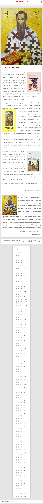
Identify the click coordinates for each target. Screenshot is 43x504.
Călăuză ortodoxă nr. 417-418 (21, 289)
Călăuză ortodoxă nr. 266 (20, 476)
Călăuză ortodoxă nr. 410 (20, 297)
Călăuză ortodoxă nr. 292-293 (21, 447)
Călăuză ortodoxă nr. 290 (20, 450)
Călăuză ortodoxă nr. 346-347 (21, 379)
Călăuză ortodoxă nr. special (21, 364)
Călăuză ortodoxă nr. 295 (20, 444)
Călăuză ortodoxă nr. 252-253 (21, 494)
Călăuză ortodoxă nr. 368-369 (21, 350)
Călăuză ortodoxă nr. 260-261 (21, 488)
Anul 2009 (16, 493)
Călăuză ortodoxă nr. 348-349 (21, 377)
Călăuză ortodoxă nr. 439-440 (21, 265)
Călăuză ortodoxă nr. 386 (20, 328)
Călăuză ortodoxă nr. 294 (20, 445)
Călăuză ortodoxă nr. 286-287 (21, 455)
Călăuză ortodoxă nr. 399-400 (21, 314)
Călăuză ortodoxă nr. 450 (20, 252)
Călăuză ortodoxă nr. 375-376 (21, 340)
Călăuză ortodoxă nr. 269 (20, 475)
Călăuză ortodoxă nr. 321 (20, 410)
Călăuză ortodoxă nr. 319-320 (21, 411)
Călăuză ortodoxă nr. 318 (20, 413)
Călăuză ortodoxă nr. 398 (20, 315)
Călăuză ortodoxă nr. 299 (20, 437)
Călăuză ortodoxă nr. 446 (20, 257)
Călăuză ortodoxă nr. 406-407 (21, 305)
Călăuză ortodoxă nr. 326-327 (21, 403)
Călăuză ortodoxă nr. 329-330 (21, 400)
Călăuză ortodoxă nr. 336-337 (21, 392)
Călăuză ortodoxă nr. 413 (20, 294)
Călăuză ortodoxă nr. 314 (20, 416)
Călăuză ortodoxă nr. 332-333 (21, 397)
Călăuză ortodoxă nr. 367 (20, 351)
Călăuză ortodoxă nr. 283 (20, 458)
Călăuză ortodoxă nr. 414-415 (21, 292)
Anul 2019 (16, 343)
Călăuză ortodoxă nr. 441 (20, 263)
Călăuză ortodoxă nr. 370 (20, 348)
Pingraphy (2, 502)
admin (14, 69)
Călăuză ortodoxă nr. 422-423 (21, 283)
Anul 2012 (16, 452)
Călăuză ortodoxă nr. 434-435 (21, 270)
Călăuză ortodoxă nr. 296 (20, 442)
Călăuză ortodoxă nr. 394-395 (21, 320)
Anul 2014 (16, 418)
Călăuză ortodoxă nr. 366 (20, 353)
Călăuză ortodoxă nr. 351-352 (21, 372)
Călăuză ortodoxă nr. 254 (20, 491)
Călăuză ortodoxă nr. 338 (20, 389)
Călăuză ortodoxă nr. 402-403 (21, 311)
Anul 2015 (16, 405)
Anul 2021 (16, 317)
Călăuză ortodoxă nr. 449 (20, 253)
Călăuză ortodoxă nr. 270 (20, 471)
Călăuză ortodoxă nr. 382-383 (21, 333)
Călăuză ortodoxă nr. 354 (20, 369)
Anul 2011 (16, 467)
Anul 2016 (16, 390)
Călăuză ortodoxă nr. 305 (20, 428)
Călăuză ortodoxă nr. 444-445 (21, 260)
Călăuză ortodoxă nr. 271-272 (21, 473)
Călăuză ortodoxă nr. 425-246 (21, 279)
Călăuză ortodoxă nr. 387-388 (21, 327)
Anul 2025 (16, 258)
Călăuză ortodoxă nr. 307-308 (21, 424)
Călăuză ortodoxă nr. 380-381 (21, 335)
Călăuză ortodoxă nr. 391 (20, 324)
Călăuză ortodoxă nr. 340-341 (21, 385)
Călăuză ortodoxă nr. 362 (20, 358)
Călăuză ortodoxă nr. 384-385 (21, 332)
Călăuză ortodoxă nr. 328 (20, 402)
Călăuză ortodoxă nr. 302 (20, 432)
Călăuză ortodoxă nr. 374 (20, 341)
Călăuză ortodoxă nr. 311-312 (21, 421)
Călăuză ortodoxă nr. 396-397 (21, 319)
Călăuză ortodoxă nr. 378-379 (21, 337)
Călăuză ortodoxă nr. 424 (20, 281)
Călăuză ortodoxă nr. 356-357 (21, 366)
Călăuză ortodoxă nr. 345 (20, 380)
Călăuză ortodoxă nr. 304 (20, 429)
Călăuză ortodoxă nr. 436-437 (21, 268)
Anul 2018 (16, 359)
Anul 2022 (16, 299)
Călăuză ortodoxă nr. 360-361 (21, 361)
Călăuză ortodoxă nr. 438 (20, 266)
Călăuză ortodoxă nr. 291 (20, 449)
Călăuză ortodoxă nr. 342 (20, 384)
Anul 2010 (16, 480)
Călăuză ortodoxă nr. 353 (20, 371)
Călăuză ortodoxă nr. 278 (20, 465)
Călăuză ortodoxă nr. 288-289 (21, 454)
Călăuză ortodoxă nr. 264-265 (21, 481)
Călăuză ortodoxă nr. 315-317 (21, 415)
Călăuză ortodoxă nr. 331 (20, 398)
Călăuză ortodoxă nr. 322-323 (21, 408)
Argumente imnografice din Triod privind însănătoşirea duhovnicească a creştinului (31, 243)
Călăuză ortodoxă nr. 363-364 (21, 356)
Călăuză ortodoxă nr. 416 (20, 291)
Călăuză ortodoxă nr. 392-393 (21, 322)
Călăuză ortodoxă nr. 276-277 (21, 468)
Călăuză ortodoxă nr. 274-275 (21, 470)
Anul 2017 (16, 376)
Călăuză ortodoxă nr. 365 (20, 354)
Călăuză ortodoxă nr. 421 (20, 286)
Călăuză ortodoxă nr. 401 (20, 312)
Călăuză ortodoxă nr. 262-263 (21, 483)
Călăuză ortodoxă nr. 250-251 (21, 496)
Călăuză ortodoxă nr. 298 (20, 439)
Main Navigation (21, 5)
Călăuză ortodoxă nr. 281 (20, 462)
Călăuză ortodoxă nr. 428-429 (21, 276)
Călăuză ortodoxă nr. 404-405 (21, 306)
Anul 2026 (16, 250)
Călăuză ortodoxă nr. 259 (20, 484)
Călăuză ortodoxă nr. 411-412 (21, 296)
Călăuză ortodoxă (21, 1)
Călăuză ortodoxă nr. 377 (20, 338)
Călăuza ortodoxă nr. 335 (20, 393)
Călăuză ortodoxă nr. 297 (20, 441)
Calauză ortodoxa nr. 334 (20, 395)
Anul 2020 (16, 330)
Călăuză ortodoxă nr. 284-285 (21, 457)
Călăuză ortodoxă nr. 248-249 (21, 497)
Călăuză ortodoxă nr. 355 (20, 367)
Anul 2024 (16, 271)
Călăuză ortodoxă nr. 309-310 (21, 423)
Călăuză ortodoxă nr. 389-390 (21, 325)
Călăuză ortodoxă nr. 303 (20, 431)
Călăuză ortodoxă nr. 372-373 (21, 345)
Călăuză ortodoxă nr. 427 (20, 278)
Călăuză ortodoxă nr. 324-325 (21, 406)
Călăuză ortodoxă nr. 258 (20, 486)
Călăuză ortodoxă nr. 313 (20, 419)
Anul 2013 (16, 434)
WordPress (11, 502)
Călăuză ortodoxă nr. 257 (20, 489)
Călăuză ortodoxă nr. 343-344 (21, 382)
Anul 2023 (16, 284)
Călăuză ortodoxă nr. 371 (20, 346)
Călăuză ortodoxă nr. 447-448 (21, 255)
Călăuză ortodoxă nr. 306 (20, 426)
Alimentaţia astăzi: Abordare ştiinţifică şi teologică (11, 242)
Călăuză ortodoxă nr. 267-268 (21, 478)
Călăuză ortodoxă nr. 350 (20, 374)
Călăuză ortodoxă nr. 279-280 (21, 463)
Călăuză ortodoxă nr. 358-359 (21, 363)
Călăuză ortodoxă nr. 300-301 (21, 436)
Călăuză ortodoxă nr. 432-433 (21, 273)
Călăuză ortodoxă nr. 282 (20, 460)
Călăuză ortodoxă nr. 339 (20, 387)
